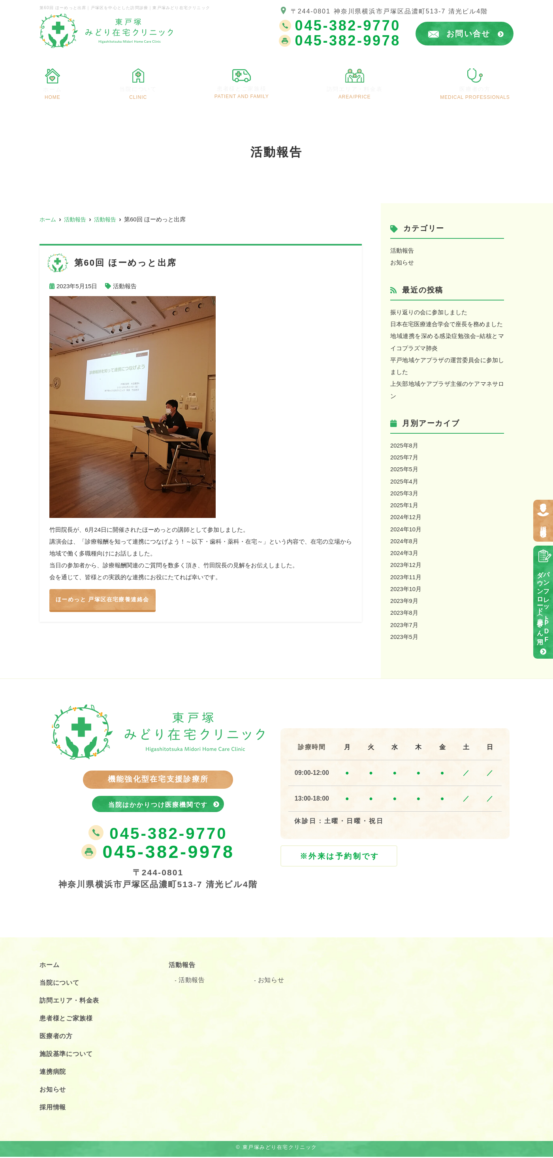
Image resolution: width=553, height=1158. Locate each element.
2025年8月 (404, 444)
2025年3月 (404, 491)
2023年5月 (404, 634)
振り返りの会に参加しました (428, 311)
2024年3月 (404, 551)
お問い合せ (475, 33)
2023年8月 (404, 610)
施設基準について (69, 1055)
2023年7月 (404, 622)
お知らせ (402, 262)
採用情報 (543, 524)
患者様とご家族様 (241, 87)
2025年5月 (404, 468)
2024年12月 (406, 515)
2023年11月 (406, 574)
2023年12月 (406, 562)
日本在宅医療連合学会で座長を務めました (446, 323)
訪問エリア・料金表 (359, 88)
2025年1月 (404, 503)
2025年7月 (404, 456)
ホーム (52, 88)
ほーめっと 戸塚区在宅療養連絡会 (106, 599)
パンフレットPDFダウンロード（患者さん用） (543, 605)
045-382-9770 (157, 834)
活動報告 (125, 286)
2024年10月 (406, 527)
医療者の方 (479, 88)
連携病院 (55, 1073)
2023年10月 (406, 586)
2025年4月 (404, 479)
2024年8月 (404, 539)
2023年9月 (404, 598)
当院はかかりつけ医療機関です (158, 802)
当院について (136, 88)
